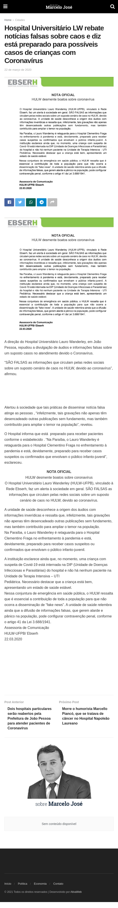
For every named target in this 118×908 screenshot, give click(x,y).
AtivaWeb (76, 897)
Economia (40, 889)
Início (7, 889)
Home (7, 20)
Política (22, 889)
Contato (58, 889)
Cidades (20, 20)
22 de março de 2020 (17, 69)
